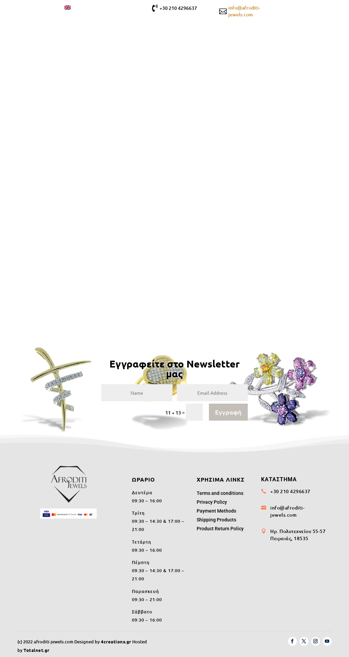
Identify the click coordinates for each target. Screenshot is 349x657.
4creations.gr (116, 639)
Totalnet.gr (36, 647)
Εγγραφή (228, 409)
